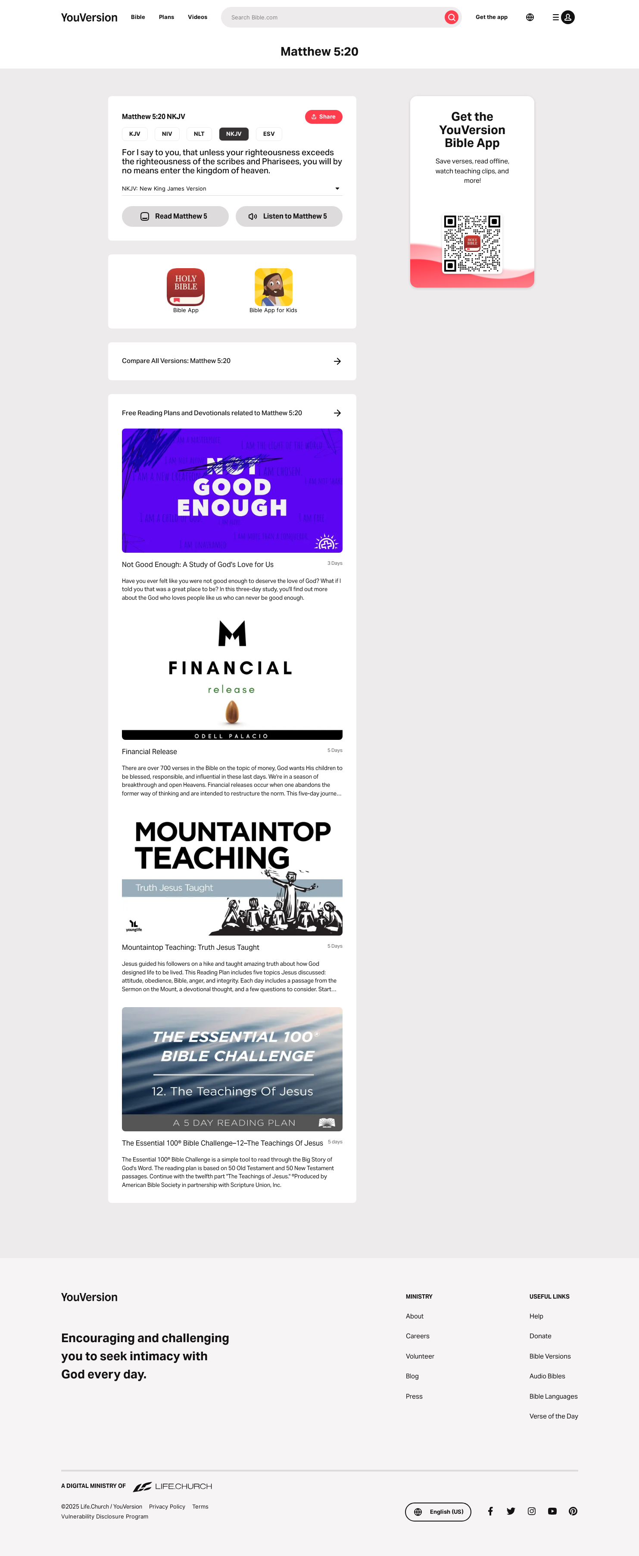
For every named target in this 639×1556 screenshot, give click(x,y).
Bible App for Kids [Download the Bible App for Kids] (273, 290)
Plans (166, 16)
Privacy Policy (167, 1506)
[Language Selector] (530, 17)
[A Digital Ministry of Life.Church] (319, 1481)
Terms (200, 1506)
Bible (138, 16)
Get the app (492, 16)
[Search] (331, 17)
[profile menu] (561, 17)
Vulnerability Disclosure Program (104, 1516)
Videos (197, 16)
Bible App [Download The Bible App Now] (186, 290)
